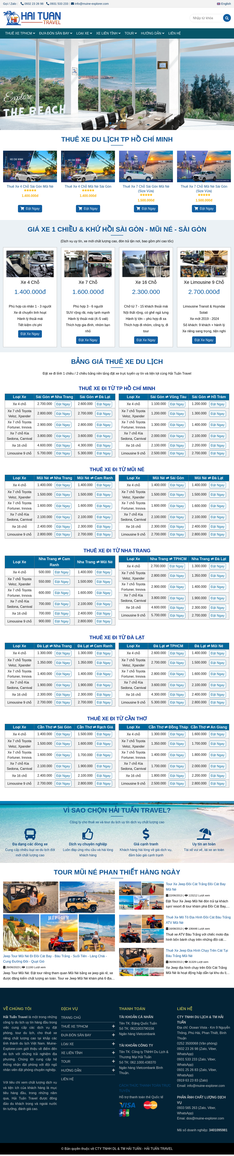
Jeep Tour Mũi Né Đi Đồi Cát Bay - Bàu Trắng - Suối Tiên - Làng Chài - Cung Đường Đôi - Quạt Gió (55, 958)
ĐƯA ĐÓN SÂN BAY (55, 33)
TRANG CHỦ (71, 1017)
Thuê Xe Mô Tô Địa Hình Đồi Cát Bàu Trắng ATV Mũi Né (198, 920)
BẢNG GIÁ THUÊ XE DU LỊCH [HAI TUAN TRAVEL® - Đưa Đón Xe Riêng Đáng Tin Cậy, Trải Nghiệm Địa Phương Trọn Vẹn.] (117, 361)
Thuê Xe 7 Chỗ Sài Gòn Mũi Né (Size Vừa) (146, 189)
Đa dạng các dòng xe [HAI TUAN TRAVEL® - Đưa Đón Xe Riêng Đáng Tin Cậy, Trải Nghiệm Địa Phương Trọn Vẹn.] (30, 844)
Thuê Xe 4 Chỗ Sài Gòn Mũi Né (30, 186)
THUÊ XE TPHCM (20, 33)
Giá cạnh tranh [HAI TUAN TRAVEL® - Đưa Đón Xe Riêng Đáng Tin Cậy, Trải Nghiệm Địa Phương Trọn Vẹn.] (146, 844)
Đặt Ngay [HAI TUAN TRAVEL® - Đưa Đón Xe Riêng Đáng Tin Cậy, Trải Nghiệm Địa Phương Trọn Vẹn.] (30, 208)
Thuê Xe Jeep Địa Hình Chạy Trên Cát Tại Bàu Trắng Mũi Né (197, 953)
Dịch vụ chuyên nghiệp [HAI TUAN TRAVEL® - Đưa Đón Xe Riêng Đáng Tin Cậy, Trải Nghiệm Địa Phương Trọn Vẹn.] (88, 844)
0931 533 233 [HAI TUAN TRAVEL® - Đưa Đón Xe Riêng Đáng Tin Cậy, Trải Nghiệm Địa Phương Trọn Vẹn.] (57, 3)
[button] (225, 4)
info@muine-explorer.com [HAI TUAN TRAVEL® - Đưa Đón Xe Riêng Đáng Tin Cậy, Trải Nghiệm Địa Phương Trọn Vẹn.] (90, 3)
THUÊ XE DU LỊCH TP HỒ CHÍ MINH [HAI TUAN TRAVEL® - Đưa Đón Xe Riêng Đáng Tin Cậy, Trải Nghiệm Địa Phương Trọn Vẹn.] (117, 139)
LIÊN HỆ (174, 33)
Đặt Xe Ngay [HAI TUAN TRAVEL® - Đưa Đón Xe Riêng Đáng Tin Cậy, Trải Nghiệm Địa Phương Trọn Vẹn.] (30, 334)
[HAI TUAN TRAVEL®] (32, 18)
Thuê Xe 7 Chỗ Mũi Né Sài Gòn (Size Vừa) (204, 189)
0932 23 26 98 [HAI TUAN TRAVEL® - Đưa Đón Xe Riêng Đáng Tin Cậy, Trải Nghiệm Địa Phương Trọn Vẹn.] (32, 3)
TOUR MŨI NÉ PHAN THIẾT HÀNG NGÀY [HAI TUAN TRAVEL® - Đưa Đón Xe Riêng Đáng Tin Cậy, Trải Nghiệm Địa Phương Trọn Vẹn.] (117, 872)
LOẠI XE (84, 33)
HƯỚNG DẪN (152, 33)
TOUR (131, 33)
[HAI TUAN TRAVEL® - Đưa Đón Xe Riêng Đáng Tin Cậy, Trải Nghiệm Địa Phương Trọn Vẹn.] (30, 166)
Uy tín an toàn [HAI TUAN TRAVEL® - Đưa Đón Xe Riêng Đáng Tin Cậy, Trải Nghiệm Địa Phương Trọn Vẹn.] (204, 844)
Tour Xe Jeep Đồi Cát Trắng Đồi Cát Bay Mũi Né (196, 886)
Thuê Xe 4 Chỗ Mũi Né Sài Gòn (88, 186)
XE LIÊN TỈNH (108, 33)
